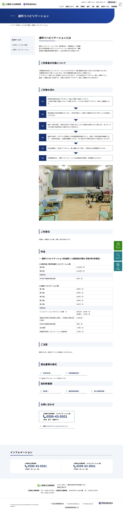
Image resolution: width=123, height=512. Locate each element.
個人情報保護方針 (58, 503)
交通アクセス (91, 2)
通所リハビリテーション (20, 50)
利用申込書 (46, 373)
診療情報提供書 (74, 373)
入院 (93, 6)
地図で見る (60, 487)
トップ (61, 6)
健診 (97, 6)
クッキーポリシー (74, 503)
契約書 (45, 391)
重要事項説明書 (74, 391)
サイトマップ (88, 503)
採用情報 (114, 6)
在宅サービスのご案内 (23, 25)
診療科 (83, 6)
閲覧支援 (112, 2)
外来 (77, 6)
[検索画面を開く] (118, 256)
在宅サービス (105, 6)
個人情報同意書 (99, 391)
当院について (70, 6)
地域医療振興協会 (71, 507)
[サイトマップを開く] (120, 4)
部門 (88, 6)
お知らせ (83, 2)
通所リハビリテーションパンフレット (55, 426)
